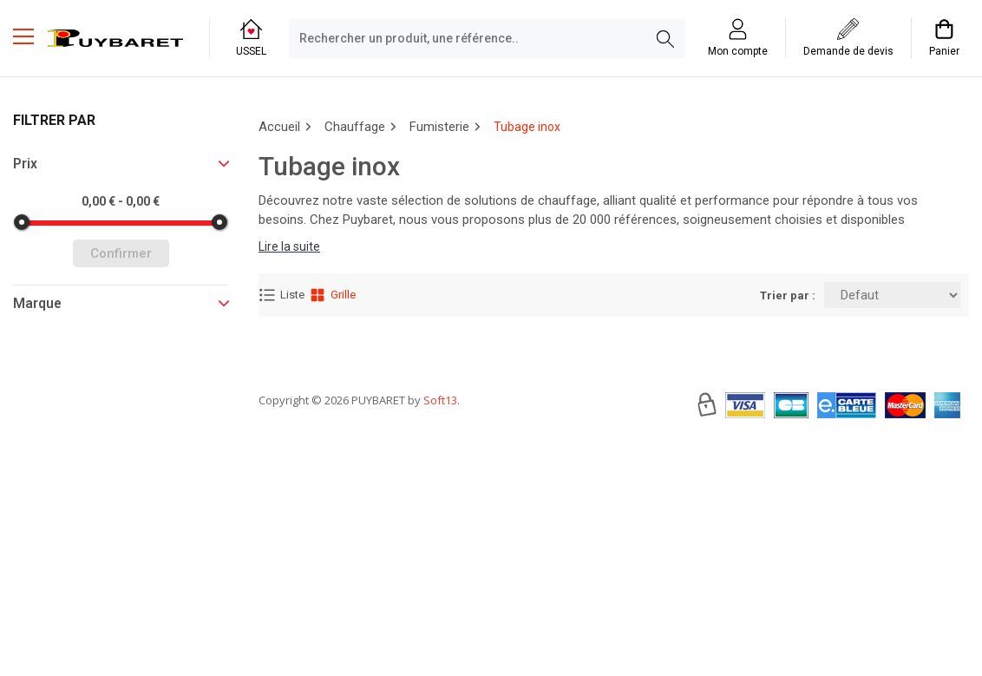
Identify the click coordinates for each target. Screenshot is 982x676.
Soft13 (440, 452)
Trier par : (787, 295)
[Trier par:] (892, 295)
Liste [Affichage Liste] (281, 295)
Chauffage (354, 127)
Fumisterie (439, 127)
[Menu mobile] (30, 35)
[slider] (21, 222)
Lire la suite (289, 246)
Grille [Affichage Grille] (332, 295)
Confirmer (121, 253)
